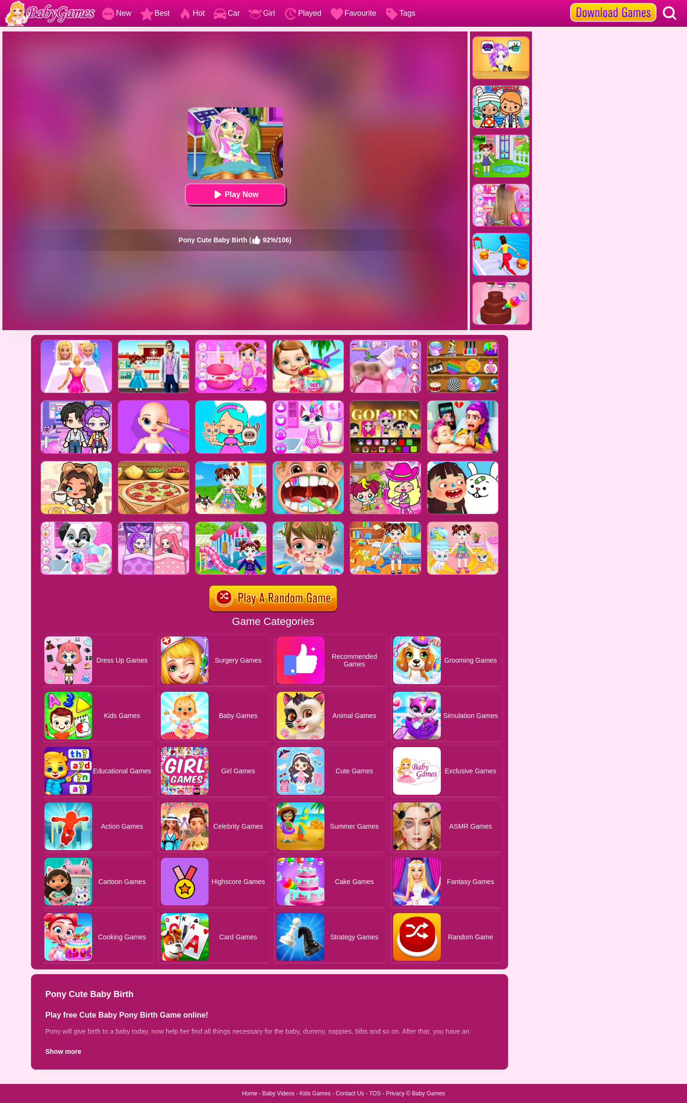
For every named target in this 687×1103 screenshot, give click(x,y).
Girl (262, 13)
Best (155, 13)
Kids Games (315, 1093)
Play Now (235, 194)
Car (226, 13)
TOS (375, 1093)
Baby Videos (278, 1093)
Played (303, 13)
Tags (400, 13)
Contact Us (350, 1093)
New (116, 13)
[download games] (613, 3)
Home (249, 1093)
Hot (191, 13)
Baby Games (428, 1093)
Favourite (353, 13)
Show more (63, 1051)
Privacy (395, 1093)
